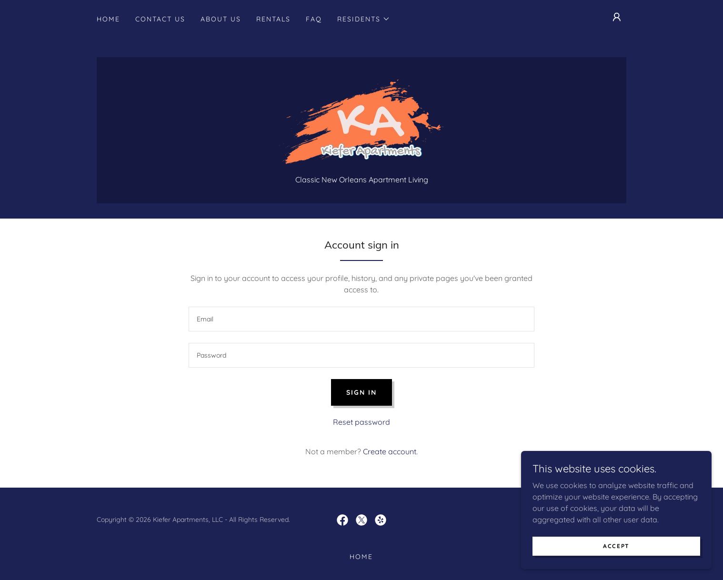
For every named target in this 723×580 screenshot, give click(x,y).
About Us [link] (221, 19)
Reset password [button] (361, 422)
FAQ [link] (314, 19)
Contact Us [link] (160, 19)
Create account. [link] (390, 451)
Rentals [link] (273, 19)
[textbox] (361, 319)
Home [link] (108, 19)
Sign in (361, 392)
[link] (361, 121)
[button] (363, 19)
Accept (616, 546)
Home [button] (361, 556)
